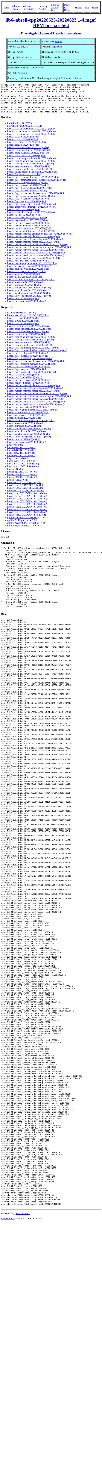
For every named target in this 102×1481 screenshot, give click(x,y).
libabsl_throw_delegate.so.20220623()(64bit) (29, 301)
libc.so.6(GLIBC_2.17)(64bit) (21, 453)
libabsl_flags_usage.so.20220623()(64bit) (27, 207)
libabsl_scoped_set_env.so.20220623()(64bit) (29, 272)
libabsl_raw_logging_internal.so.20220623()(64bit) (32, 269)
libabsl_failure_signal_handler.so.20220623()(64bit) (32, 177)
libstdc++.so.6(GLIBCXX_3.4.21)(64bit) (27, 515)
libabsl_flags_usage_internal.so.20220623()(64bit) (31, 210)
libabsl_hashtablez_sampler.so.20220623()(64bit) (31, 218)
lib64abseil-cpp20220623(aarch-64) (24, 131)
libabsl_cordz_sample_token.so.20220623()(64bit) (31, 164)
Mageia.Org (56, 46)
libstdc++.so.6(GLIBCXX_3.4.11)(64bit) (27, 499)
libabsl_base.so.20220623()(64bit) (23, 142)
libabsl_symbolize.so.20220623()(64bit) (26, 296)
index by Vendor (43, 7)
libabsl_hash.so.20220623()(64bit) (23, 215)
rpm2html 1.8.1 (22, 1350)
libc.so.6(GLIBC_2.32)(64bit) (21, 458)
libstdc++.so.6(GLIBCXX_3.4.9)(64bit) (26, 520)
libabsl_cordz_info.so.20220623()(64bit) (26, 161)
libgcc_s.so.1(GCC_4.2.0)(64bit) (23, 469)
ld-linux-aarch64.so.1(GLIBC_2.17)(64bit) (28, 321)
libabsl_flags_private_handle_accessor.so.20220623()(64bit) (36, 199)
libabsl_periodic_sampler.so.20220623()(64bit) (29, 234)
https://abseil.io (20, 73)
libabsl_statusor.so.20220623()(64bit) (25, 282)
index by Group (16, 7)
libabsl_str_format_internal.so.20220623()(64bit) (31, 285)
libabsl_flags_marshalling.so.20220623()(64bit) (30, 193)
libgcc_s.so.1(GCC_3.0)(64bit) (22, 466)
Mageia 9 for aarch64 (41, 33)
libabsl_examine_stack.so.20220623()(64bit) (28, 172)
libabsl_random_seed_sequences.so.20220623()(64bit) (33, 264)
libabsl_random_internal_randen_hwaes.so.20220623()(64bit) (37, 250)
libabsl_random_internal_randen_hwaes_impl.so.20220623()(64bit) (39, 253)
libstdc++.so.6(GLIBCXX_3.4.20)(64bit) (27, 512)
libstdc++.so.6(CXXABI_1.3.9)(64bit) (25, 493)
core (68, 33)
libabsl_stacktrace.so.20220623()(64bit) (26, 277)
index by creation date (55, 8)
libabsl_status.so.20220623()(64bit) (24, 280)
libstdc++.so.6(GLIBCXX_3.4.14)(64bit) (27, 502)
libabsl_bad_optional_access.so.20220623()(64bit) (31, 137)
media (59, 33)
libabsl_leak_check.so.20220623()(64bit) (27, 223)
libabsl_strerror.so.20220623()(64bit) (25, 288)
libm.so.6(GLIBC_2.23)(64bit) (22, 480)
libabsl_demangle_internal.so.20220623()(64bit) (30, 169)
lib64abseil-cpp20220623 (19, 129)
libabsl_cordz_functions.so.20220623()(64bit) (29, 156)
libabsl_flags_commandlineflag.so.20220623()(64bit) (33, 183)
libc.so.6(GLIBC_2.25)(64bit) (21, 456)
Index (6, 7)
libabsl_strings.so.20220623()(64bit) (24, 290)
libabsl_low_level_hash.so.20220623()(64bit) (29, 228)
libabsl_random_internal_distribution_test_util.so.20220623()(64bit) (40, 239)
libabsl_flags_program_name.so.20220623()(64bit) (31, 202)
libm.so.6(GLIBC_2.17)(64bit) (22, 477)
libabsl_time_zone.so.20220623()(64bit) (26, 307)
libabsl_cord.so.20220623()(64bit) (23, 150)
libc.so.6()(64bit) (15, 450)
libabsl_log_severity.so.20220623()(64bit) (27, 226)
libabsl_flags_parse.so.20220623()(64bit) (27, 196)
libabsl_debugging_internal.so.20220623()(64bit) (31, 166)
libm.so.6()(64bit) (15, 475)
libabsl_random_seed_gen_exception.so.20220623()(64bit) (35, 261)
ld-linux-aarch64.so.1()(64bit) (21, 318)
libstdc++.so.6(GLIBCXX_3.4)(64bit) (25, 496)
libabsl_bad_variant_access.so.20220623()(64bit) (31, 140)
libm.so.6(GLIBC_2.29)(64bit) (22, 483)
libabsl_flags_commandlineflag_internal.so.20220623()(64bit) (37, 185)
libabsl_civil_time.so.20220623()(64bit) (26, 148)
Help (87, 7)
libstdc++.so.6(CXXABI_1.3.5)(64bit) (25, 491)
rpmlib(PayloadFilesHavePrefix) (23, 528)
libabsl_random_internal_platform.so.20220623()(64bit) (34, 242)
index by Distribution (28, 7)
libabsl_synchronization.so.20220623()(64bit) (29, 299)
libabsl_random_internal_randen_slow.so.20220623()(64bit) (36, 255)
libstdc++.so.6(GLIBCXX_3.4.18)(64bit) (27, 510)
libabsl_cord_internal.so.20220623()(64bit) (28, 153)
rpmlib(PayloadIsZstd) (18, 531)
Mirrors (78, 7)
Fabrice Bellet (8, 1355)
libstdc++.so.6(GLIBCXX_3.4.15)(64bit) (27, 504)
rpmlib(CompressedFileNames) (22, 523)
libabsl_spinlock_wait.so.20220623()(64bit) (28, 274)
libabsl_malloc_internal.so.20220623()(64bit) (29, 231)
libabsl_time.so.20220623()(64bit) (23, 304)
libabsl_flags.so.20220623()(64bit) (24, 180)
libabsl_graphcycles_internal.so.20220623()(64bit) (31, 212)
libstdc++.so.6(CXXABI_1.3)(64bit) (24, 488)
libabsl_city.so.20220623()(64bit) (23, 145)
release (77, 33)
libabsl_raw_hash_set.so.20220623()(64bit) (28, 266)
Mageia (58, 41)
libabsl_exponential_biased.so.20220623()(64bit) (31, 175)
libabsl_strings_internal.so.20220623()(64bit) (29, 293)
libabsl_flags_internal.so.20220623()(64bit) (28, 191)
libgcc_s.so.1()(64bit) (17, 464)
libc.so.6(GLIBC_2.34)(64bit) (21, 461)
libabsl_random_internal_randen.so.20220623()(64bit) (33, 247)
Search (95, 7)
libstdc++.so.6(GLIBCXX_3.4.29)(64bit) (27, 518)
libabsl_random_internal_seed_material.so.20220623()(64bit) (36, 258)
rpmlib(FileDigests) (16, 526)
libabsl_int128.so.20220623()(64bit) (24, 220)
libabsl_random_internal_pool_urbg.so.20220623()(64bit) (35, 245)
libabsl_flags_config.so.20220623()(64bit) (27, 188)
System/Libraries (24, 57)
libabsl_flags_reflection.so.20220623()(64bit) (29, 204)
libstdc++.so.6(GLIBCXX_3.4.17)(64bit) (27, 507)
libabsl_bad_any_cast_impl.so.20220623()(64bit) (31, 134)
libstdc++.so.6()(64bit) (18, 485)
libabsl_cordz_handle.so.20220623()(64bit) (28, 158)
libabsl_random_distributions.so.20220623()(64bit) (31, 237)
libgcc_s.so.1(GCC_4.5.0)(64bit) (23, 472)
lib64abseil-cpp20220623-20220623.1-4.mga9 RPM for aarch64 (50, 22)
